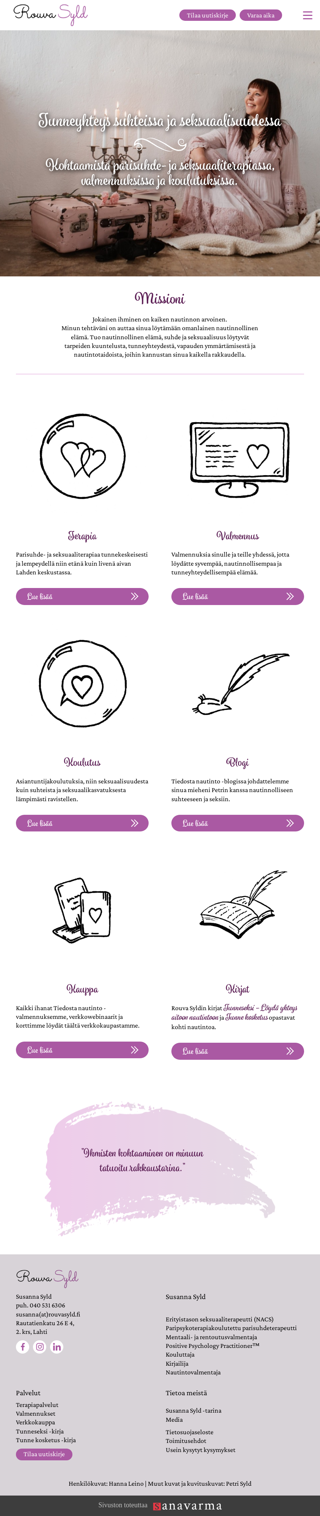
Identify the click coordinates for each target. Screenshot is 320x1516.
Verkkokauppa (35, 1422)
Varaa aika (261, 15)
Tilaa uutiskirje (207, 15)
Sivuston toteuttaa (159, 1505)
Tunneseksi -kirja (40, 1431)
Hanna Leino (126, 1483)
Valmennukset (35, 1413)
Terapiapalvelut (37, 1404)
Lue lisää (82, 597)
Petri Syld (238, 1483)
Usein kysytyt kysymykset (200, 1450)
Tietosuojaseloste (189, 1432)
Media (174, 1419)
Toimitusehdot (186, 1440)
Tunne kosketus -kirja (46, 1440)
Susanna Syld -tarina (193, 1410)
